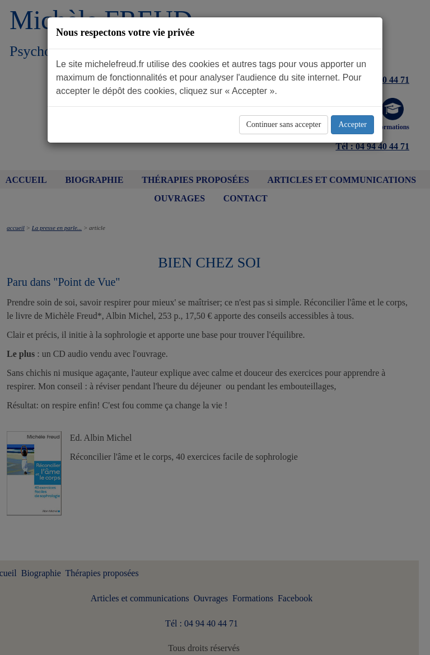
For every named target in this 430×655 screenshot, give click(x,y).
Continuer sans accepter (283, 124)
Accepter (352, 124)
